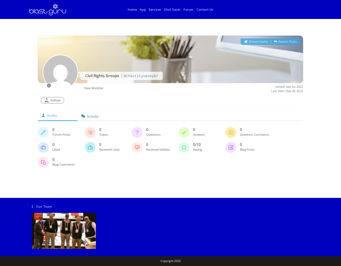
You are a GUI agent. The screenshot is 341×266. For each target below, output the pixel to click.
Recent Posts (285, 41)
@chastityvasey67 (141, 76)
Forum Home (256, 41)
